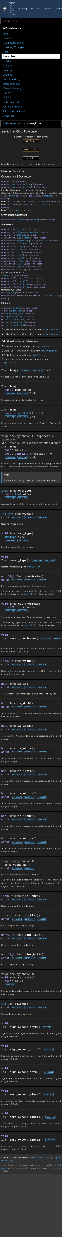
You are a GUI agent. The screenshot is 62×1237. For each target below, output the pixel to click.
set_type (20, 232)
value (21, 246)
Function (8, 70)
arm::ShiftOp (31, 593)
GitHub (58, 8)
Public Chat (44, 1156)
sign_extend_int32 (15, 316)
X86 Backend (11, 102)
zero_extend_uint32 (15, 325)
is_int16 (20, 260)
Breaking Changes (13, 47)
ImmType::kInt (33, 565)
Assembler (9, 56)
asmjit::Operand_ (51, 334)
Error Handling (11, 79)
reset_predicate (23, 243)
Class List (8, 38)
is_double (20, 252)
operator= (22, 219)
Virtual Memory (12, 88)
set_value (10, 292)
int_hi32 (23, 281)
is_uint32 (20, 269)
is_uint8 (20, 258)
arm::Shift (26, 187)
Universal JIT (10, 116)
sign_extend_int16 (15, 313)
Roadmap (23, 8)
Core (5, 52)
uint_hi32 (24, 286)
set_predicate (22, 240)
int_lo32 (23, 278)
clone (18, 307)
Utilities (7, 97)
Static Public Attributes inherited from (29, 350)
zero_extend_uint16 (15, 322)
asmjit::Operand (50, 329)
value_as (7, 275)
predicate (48, 195)
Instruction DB (11, 84)
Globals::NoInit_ (13, 210)
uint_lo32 (24, 284)
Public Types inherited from (23, 355)
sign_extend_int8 (14, 310)
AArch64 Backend (14, 111)
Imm (13, 181)
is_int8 (19, 255)
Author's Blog (7, 1159)
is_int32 (20, 266)
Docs (32, 8)
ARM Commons (12, 106)
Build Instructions (13, 43)
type (23, 229)
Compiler (8, 65)
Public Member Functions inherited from (29, 329)
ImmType (15, 229)
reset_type (21, 234)
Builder (7, 61)
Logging (7, 75)
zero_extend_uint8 (15, 319)
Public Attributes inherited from (26, 346)
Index (6, 33)
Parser (40, 8)
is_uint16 (20, 263)
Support (49, 8)
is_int (18, 249)
